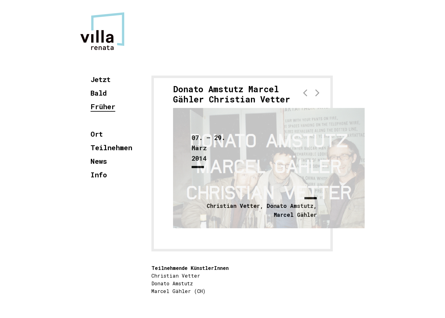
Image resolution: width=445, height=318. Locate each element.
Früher (103, 107)
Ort (97, 134)
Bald (99, 93)
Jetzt (101, 80)
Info (99, 175)
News (99, 161)
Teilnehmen (111, 148)
